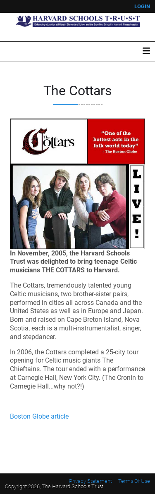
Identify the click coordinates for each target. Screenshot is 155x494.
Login (142, 6)
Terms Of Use (134, 481)
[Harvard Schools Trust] (78, 21)
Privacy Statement (90, 481)
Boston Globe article (39, 416)
